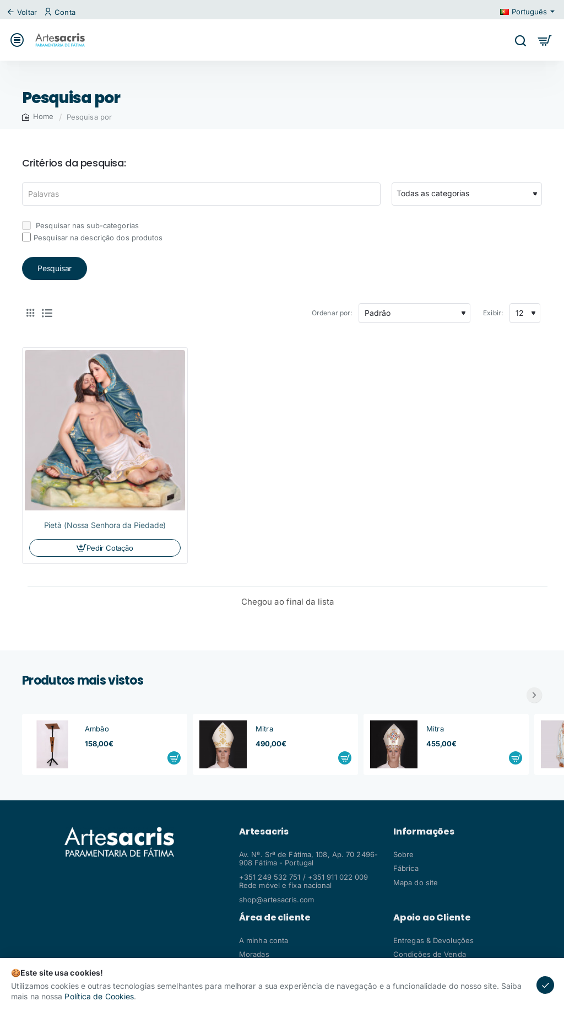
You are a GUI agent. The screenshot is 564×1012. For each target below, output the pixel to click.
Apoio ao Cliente (432, 918)
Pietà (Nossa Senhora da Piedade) (105, 525)
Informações (423, 832)
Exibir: (493, 313)
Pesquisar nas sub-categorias (80, 225)
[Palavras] (201, 194)
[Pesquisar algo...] (520, 40)
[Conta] (61, 12)
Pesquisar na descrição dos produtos (92, 237)
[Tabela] (30, 313)
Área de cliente (275, 918)
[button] (174, 758)
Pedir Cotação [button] (109, 547)
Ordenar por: (332, 313)
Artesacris (264, 832)
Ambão (97, 728)
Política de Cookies (99, 996)
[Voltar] (23, 12)
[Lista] (47, 313)
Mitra (264, 728)
